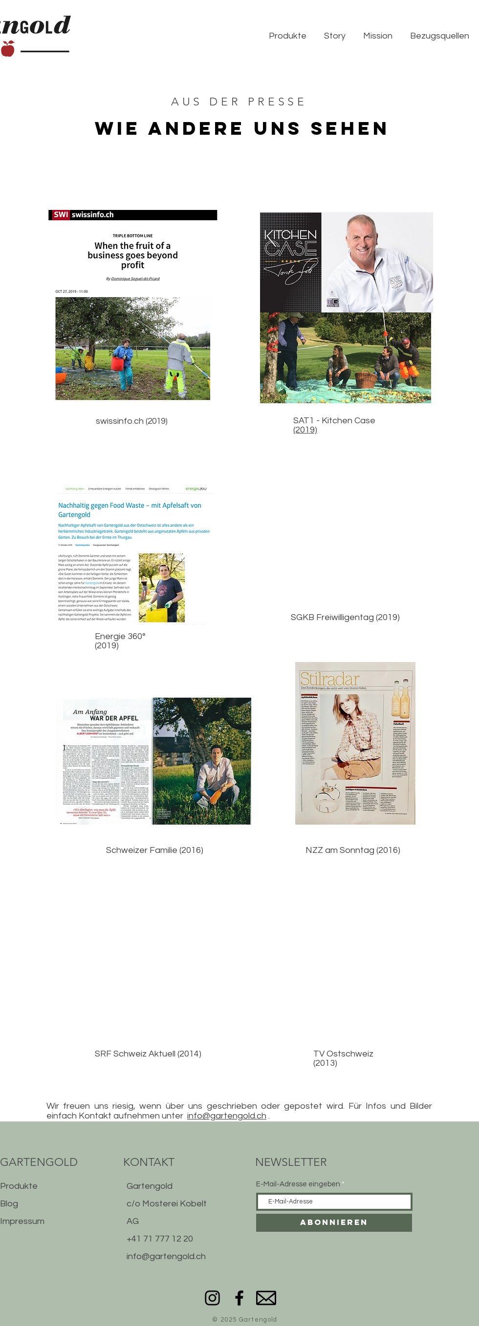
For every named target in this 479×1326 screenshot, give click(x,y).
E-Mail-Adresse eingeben (298, 1184)
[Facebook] (239, 1298)
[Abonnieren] (334, 1223)
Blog (9, 1203)
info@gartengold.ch (226, 1115)
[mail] (266, 1298)
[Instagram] (212, 1298)
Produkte (19, 1186)
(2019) (305, 430)
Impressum (22, 1221)
